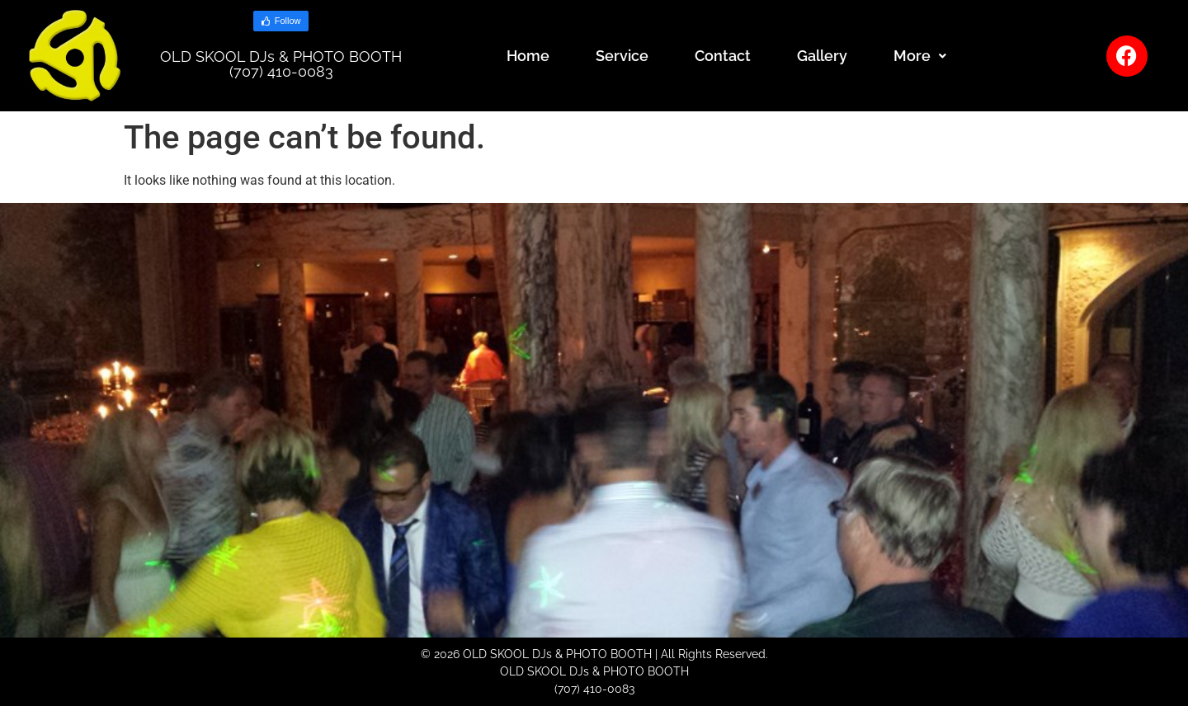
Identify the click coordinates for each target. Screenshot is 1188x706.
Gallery (822, 55)
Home (528, 55)
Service (622, 55)
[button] (919, 56)
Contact (723, 55)
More (919, 55)
